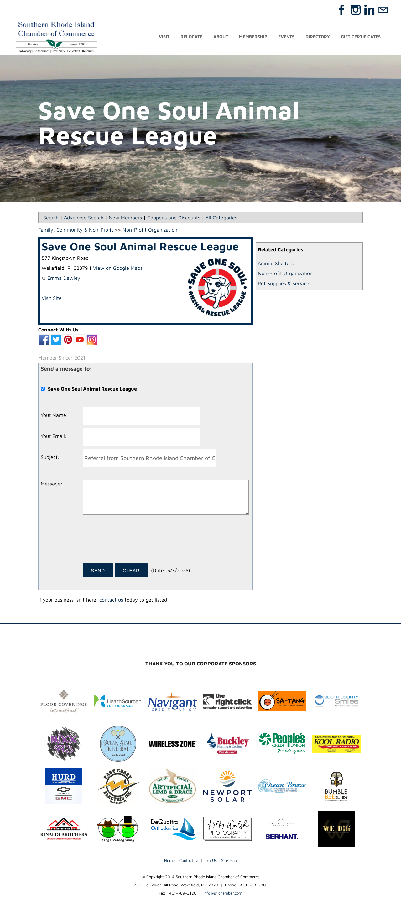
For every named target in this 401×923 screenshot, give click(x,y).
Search (51, 218)
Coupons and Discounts (173, 218)
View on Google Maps (118, 268)
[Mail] (383, 10)
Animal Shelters (276, 263)
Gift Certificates (361, 36)
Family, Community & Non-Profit (75, 230)
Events (286, 36)
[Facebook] (342, 10)
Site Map (229, 860)
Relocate (191, 36)
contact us (111, 600)
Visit (164, 36)
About (220, 36)
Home (169, 860)
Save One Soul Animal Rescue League (140, 246)
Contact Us (189, 860)
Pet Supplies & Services (284, 283)
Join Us (210, 860)
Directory (317, 36)
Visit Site (52, 298)
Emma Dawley (63, 278)
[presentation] (130, 541)
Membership (253, 36)
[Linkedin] (369, 10)
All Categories (221, 218)
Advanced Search (83, 218)
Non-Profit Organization (285, 273)
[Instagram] (356, 10)
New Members (125, 218)
